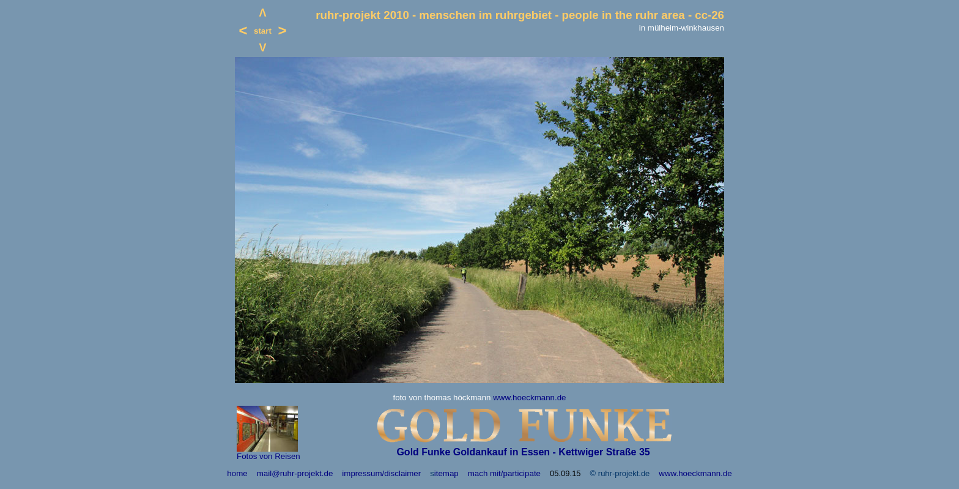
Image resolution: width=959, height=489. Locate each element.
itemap (446, 473)
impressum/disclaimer (381, 473)
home (237, 473)
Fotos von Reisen (268, 456)
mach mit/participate (504, 473)
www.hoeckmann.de (529, 397)
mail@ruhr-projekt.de (295, 473)
